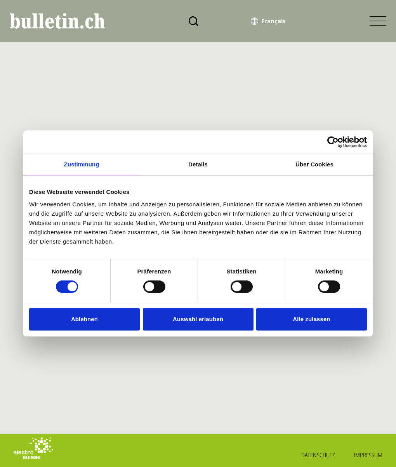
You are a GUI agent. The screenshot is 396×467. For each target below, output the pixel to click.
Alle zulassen (311, 319)
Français (273, 21)
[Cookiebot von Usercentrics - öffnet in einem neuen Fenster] (333, 142)
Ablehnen (84, 319)
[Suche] (193, 21)
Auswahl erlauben (198, 319)
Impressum (368, 455)
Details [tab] (198, 164)
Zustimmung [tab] (81, 164)
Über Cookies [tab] (314, 164)
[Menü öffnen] (378, 21)
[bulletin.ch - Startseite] (57, 21)
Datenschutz (318, 455)
